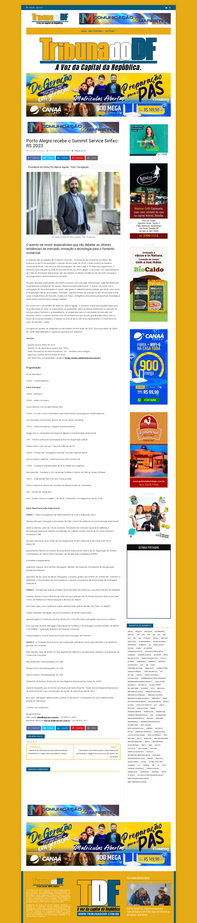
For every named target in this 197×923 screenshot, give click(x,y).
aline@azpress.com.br (48, 717)
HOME (83, 31)
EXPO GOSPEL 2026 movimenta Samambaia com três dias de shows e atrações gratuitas (148, 911)
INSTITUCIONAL (95, 31)
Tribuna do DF (80, 151)
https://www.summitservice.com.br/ (83, 358)
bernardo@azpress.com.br (57, 720)
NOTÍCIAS (110, 31)
